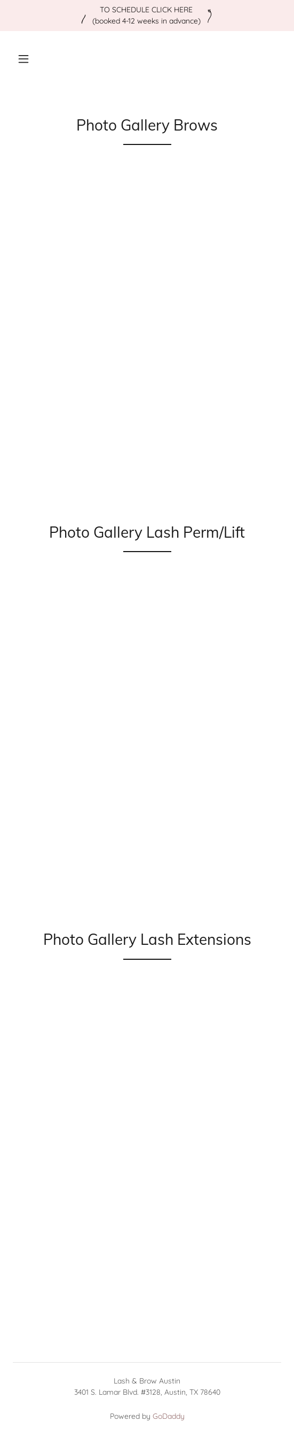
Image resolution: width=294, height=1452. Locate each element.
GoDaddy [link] (169, 1416)
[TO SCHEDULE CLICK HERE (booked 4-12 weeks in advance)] (147, 15)
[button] (23, 59)
